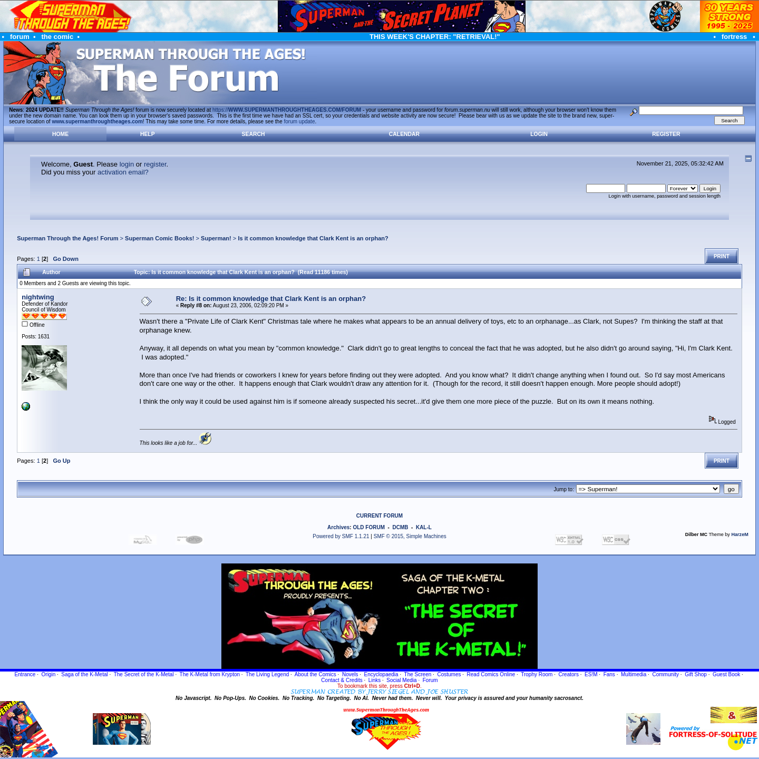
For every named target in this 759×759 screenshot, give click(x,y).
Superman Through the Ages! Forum (67, 238)
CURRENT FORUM (379, 516)
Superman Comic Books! (159, 238)
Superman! (216, 238)
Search (253, 134)
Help (147, 134)
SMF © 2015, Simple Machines (410, 536)
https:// (286, 110)
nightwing (38, 297)
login (127, 164)
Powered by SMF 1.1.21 (341, 536)
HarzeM (739, 534)
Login (539, 134)
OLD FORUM (369, 527)
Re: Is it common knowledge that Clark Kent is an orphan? (271, 299)
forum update (299, 121)
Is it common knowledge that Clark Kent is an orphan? (313, 238)
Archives (338, 527)
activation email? (123, 172)
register (155, 164)
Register (666, 134)
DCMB (400, 527)
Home (60, 134)
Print (721, 256)
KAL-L (424, 527)
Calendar (404, 134)
